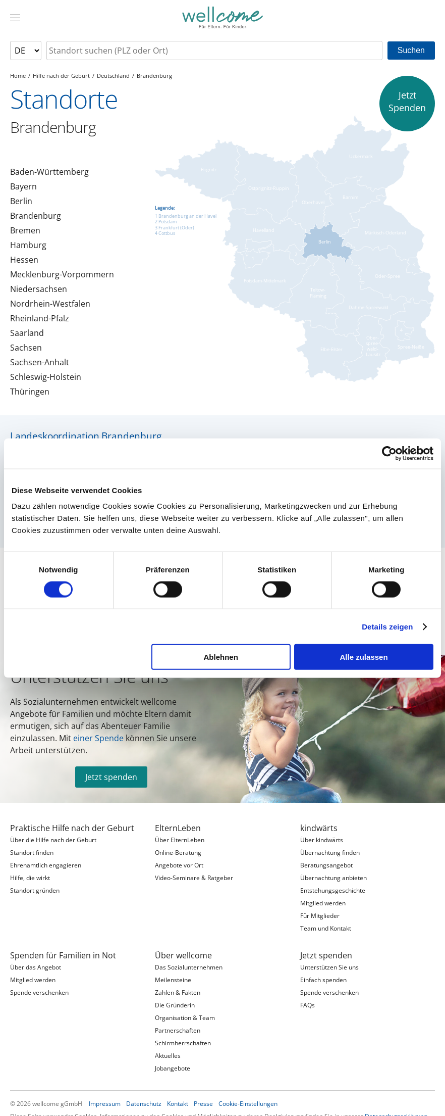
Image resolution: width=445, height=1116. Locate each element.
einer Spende (98, 738)
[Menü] (15, 17)
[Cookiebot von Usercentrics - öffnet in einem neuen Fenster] (389, 453)
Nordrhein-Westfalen (50, 303)
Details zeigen (387, 626)
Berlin (21, 201)
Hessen (24, 259)
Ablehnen (221, 657)
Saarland (27, 332)
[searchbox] (214, 50)
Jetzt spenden (111, 777)
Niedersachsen (38, 289)
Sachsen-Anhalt (39, 362)
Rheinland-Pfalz (39, 318)
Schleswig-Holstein (45, 376)
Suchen (411, 50)
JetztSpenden (407, 101)
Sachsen (26, 347)
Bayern (23, 186)
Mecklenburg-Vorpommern (62, 274)
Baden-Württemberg (49, 171)
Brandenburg (35, 215)
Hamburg (28, 245)
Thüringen (29, 391)
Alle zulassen (364, 657)
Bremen (25, 230)
